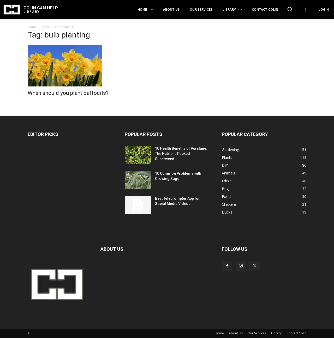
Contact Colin (296, 333)
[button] (289, 9)
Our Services (257, 333)
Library (276, 333)
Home (32, 27)
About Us (236, 333)
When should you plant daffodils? (68, 93)
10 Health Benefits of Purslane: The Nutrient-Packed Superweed (181, 153)
